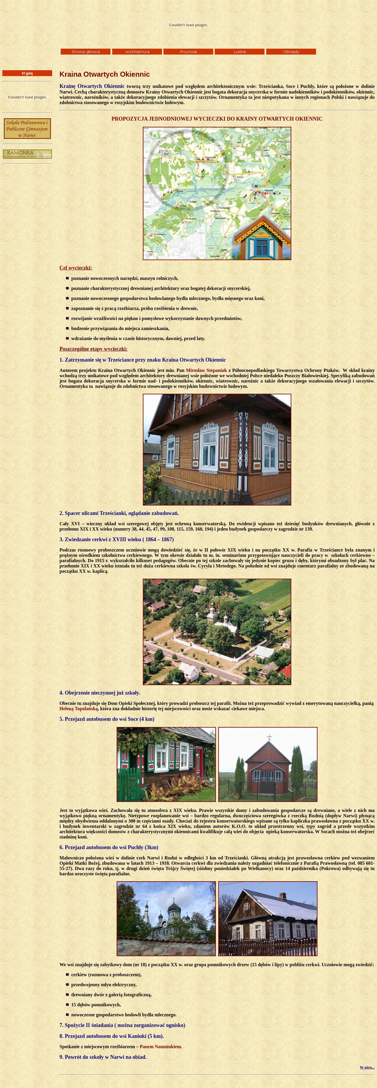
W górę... (367, 1067)
